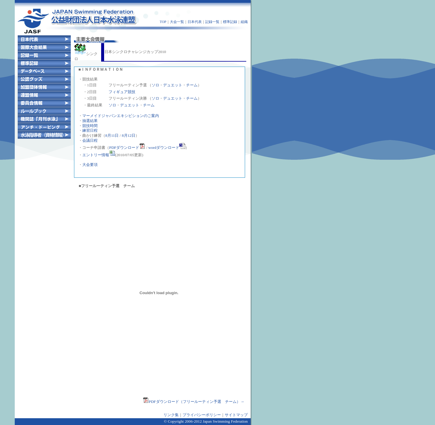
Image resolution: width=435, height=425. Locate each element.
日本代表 (195, 22)
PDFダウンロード (127, 147)
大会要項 (90, 164)
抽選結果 (90, 120)
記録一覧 (212, 22)
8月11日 (112, 135)
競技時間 (90, 125)
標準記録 (230, 22)
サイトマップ (236, 415)
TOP (163, 22)
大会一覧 (177, 22)
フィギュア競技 (122, 92)
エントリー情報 (98, 155)
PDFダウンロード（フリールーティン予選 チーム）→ (193, 401)
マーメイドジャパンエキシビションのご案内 (120, 115)
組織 (244, 22)
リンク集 (171, 415)
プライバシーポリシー (202, 415)
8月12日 (128, 135)
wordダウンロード (166, 147)
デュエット (172, 85)
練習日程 (90, 130)
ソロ (155, 85)
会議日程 (90, 140)
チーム (192, 85)
